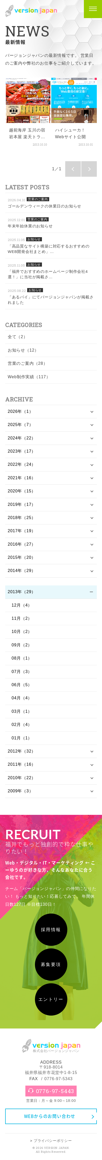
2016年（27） (22, 544)
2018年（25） (22, 517)
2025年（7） (20, 424)
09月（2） (22, 645)
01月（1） (22, 738)
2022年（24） (22, 464)
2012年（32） (22, 751)
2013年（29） (22, 592)
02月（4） (22, 724)
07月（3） (22, 671)
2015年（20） (22, 557)
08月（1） (22, 658)
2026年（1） (20, 411)
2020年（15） (22, 491)
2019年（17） (22, 504)
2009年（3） (20, 791)
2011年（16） (22, 764)
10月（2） (22, 631)
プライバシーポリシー (53, 1141)
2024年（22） (22, 438)
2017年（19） (22, 531)
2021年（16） (22, 478)
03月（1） (22, 711)
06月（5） (22, 685)
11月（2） (22, 618)
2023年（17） (22, 451)
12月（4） (22, 605)
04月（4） (22, 698)
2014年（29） (22, 570)
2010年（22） (22, 778)
